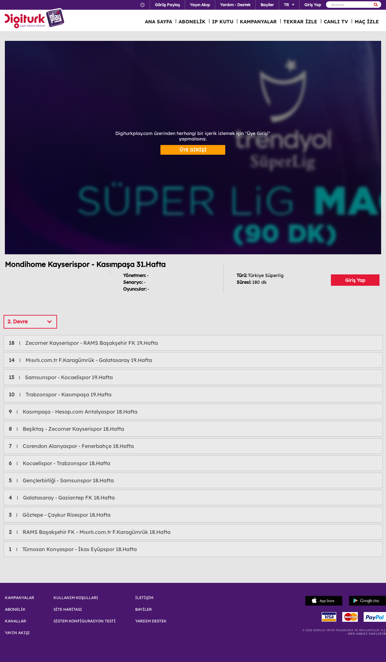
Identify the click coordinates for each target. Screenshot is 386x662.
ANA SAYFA (158, 21)
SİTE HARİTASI (67, 609)
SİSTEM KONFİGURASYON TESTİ (84, 621)
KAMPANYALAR (258, 21)
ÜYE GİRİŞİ (193, 150)
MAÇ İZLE (367, 21)
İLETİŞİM (144, 598)
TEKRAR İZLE (300, 21)
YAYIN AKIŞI (17, 633)
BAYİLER (143, 609)
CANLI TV (336, 21)
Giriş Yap (355, 280)
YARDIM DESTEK (151, 621)
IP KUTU (222, 21)
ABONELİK (192, 21)
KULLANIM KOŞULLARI (75, 598)
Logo (35, 19)
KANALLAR (15, 621)
